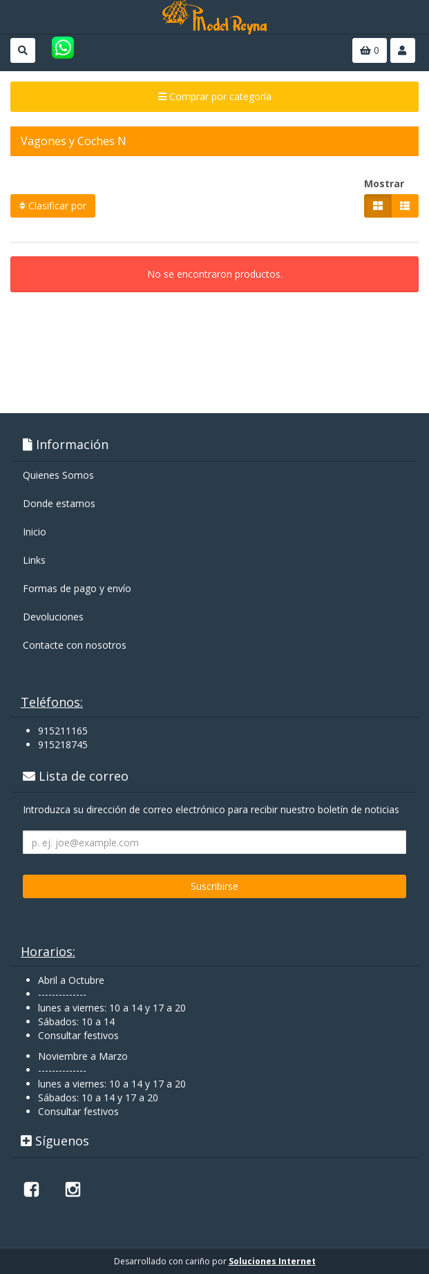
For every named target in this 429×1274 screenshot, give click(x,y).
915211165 (63, 730)
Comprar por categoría (214, 96)
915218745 (63, 744)
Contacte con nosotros (74, 645)
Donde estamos (59, 503)
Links (34, 560)
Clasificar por (52, 205)
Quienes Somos (58, 475)
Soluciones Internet (272, 1261)
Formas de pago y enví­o (77, 588)
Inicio (34, 531)
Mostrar (384, 183)
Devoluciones (53, 616)
